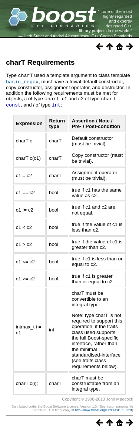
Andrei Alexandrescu (71, 36)
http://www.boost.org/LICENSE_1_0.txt (103, 409)
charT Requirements (40, 62)
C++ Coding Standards (112, 36)
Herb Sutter (34, 36)
